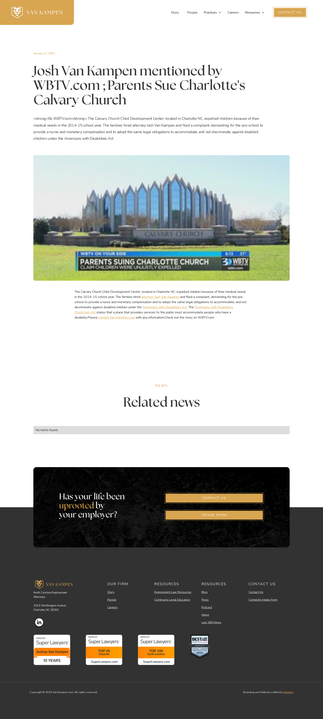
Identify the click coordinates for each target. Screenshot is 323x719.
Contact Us (256, 592)
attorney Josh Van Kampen (160, 297)
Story (175, 12)
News (205, 615)
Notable (288, 692)
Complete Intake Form (263, 600)
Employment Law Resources (172, 592)
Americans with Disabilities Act (165, 307)
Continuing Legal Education (172, 600)
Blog (204, 592)
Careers (233, 12)
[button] (213, 12)
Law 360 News (211, 622)
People (192, 12)
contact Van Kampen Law (116, 317)
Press (205, 600)
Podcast (206, 607)
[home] (37, 12)
